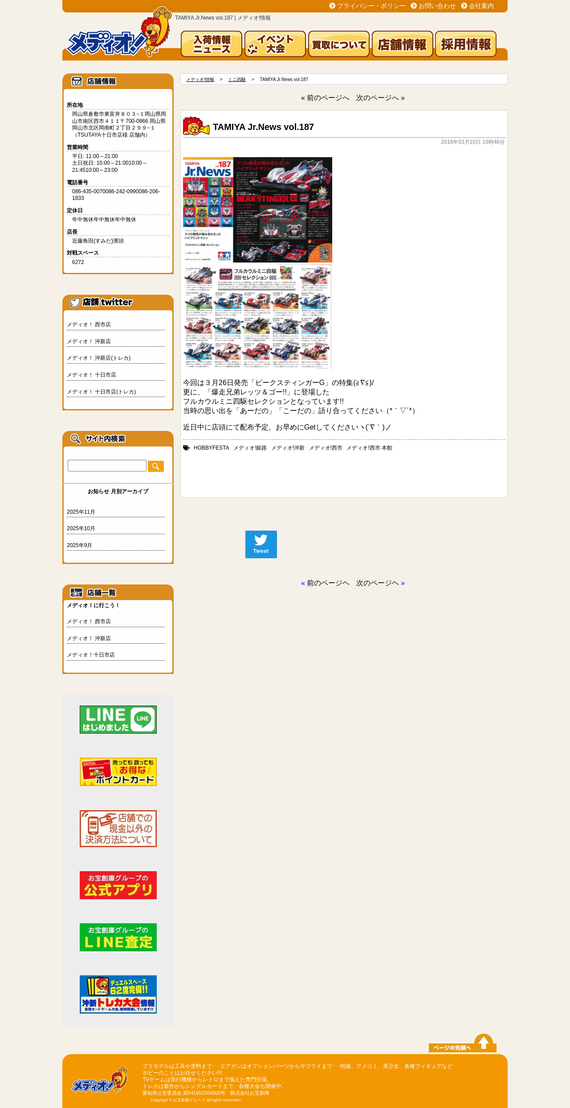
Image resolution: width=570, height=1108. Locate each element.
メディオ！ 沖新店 (89, 341)
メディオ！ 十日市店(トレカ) (101, 392)
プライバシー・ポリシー (371, 5)
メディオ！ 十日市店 (91, 375)
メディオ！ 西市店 (89, 324)
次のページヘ (377, 583)
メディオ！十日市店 (91, 655)
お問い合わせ (437, 5)
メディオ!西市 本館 (369, 448)
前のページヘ (328, 583)
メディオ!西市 (325, 448)
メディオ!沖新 (288, 448)
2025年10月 (81, 528)
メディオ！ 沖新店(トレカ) (98, 358)
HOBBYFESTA (211, 448)
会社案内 (481, 5)
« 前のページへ (325, 97)
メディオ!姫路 (250, 448)
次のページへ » (380, 97)
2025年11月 (81, 512)
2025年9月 (79, 545)
